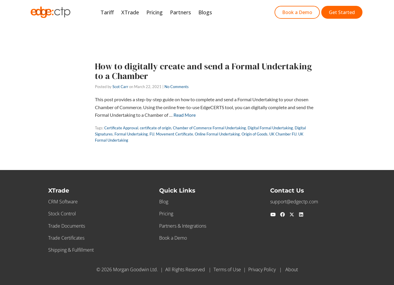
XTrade (136, 12)
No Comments (176, 86)
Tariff (115, 12)
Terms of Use (227, 269)
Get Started (234, 12)
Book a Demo (173, 238)
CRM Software (63, 201)
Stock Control (62, 213)
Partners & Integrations (182, 226)
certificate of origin (155, 128)
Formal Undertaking (131, 134)
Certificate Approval (121, 128)
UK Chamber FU (282, 134)
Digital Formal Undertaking (270, 128)
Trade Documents (66, 226)
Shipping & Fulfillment (71, 250)
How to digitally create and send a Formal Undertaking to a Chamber (203, 71)
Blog (163, 201)
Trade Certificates (66, 238)
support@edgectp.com (294, 201)
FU (152, 134)
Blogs (207, 12)
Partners (184, 12)
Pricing (159, 12)
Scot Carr (120, 86)
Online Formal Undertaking (217, 134)
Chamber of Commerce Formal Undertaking (209, 128)
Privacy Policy (262, 269)
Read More (184, 115)
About (291, 269)
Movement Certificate (174, 134)
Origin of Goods (255, 134)
